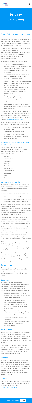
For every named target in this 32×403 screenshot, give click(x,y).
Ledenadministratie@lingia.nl (14, 119)
